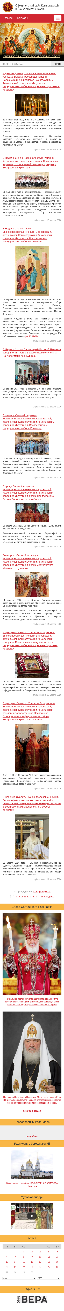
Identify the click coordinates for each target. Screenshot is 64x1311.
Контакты (22, 18)
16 (32, 1262)
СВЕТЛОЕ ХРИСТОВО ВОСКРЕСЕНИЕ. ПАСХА (31, 56)
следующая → (42, 891)
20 (7, 1267)
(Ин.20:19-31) (31, 336)
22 (24, 1267)
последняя (47, 896)
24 (40, 1267)
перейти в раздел (32, 1111)
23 (32, 1267)
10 (40, 1257)
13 (7, 1262)
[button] (4, 42)
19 (57, 1262)
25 (49, 1267)
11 (49, 1257)
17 (40, 1262)
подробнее (32, 1136)
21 (15, 1267)
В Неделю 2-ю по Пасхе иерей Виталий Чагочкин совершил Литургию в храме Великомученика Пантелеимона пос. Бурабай (32, 352)
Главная (7, 18)
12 (57, 1257)
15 (24, 1262)
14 (15, 1262)
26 (57, 1267)
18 (49, 1262)
